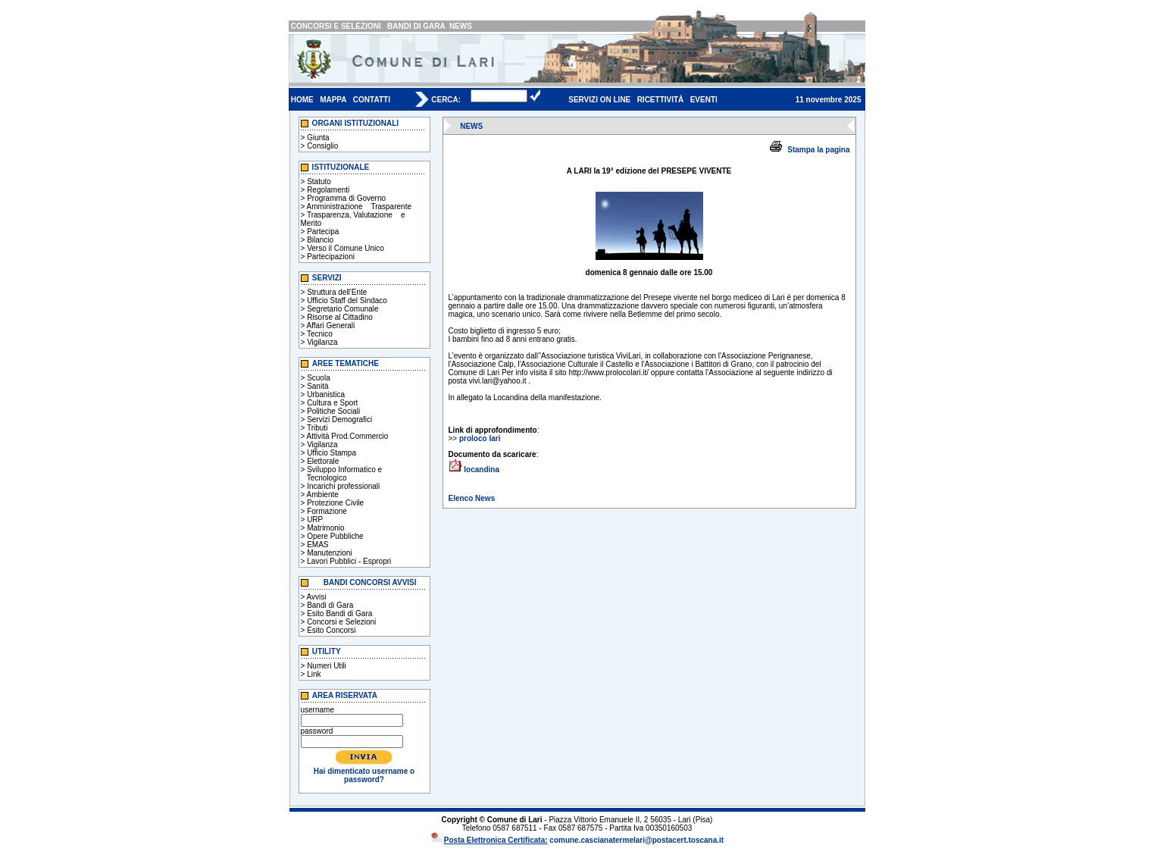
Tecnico (320, 334)
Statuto (319, 181)
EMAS (317, 544)
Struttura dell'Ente (337, 292)
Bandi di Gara (330, 605)
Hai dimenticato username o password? (364, 775)
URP (315, 519)
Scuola (318, 378)
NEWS (460, 26)
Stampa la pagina (818, 150)
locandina (481, 469)
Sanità (317, 386)
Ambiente (323, 494)
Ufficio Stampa (331, 453)
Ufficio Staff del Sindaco (347, 300)
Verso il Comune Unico (345, 248)
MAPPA (333, 99)
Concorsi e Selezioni (341, 622)
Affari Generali (331, 325)
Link (314, 674)
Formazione (327, 511)
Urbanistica (326, 394)
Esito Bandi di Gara (339, 613)
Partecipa (323, 231)
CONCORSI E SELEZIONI (336, 26)
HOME (302, 99)
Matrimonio (325, 528)
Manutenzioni (329, 553)
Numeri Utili (326, 666)
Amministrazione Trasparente (359, 206)
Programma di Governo (346, 198)
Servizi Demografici (339, 419)
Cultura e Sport (332, 403)
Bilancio (320, 240)
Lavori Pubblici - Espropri (349, 561)
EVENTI (704, 99)
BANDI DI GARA (416, 26)
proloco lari (479, 438)
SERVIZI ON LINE (599, 99)
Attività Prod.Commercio (348, 436)
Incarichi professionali (343, 486)
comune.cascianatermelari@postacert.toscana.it (636, 840)
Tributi (317, 428)
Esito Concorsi (331, 630)
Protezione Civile (335, 503)
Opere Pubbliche (335, 536)
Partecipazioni (331, 256)
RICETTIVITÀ (660, 99)
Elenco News (472, 498)
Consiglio (322, 146)
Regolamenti (328, 190)
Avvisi (317, 597)
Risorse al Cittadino (340, 317)
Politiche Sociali (333, 411)
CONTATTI (371, 99)
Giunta (318, 137)
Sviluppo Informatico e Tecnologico (342, 473)
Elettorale (323, 461)
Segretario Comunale (343, 309)
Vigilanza (322, 342)
